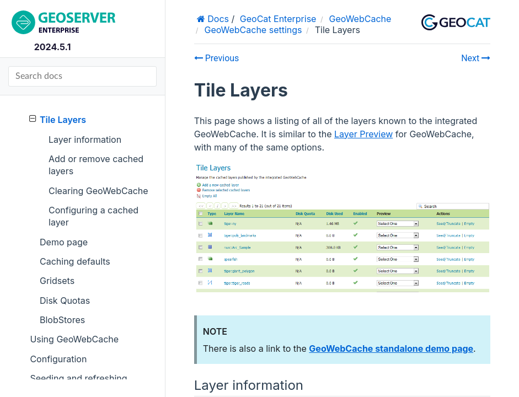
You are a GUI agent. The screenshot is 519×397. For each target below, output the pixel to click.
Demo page (64, 242)
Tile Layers (57, 119)
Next (475, 58)
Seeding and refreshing (78, 378)
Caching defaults (75, 261)
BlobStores (62, 319)
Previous (216, 58)
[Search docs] (82, 76)
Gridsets (57, 280)
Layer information (85, 139)
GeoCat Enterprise (278, 18)
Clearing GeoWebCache (98, 190)
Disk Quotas (65, 300)
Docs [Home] (217, 18)
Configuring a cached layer (93, 216)
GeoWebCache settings (253, 29)
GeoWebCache (360, 18)
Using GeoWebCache (74, 339)
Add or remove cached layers (96, 164)
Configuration (58, 358)
